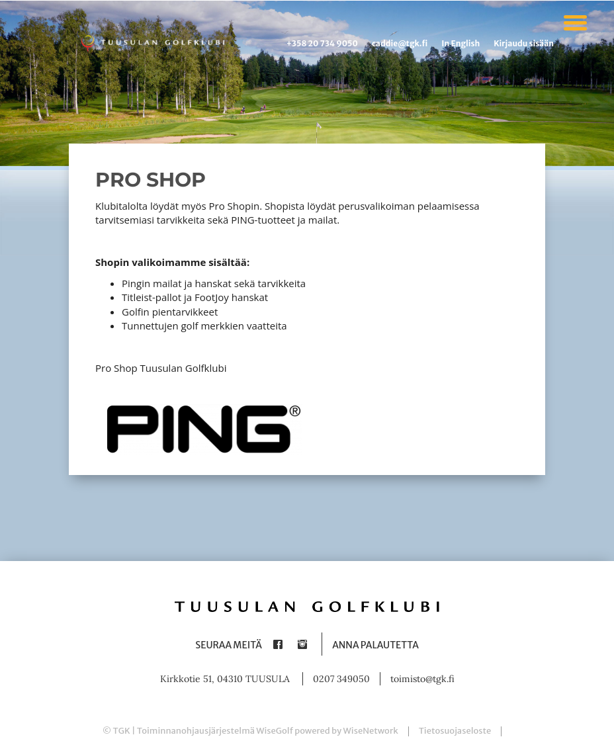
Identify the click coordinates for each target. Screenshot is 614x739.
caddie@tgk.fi (399, 43)
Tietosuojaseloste (455, 730)
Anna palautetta (375, 645)
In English (460, 43)
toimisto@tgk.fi (422, 679)
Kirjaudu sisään (524, 43)
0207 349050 (341, 679)
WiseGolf (274, 730)
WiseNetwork (370, 730)
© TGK (116, 730)
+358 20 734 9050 (322, 43)
